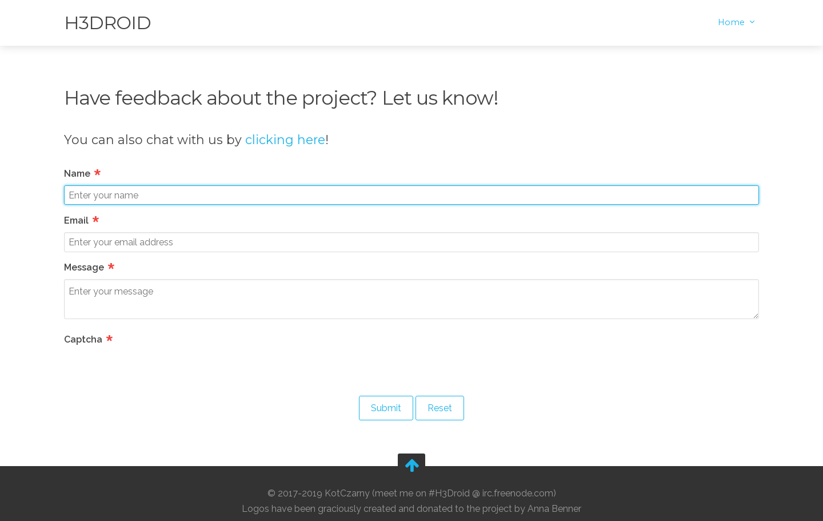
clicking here (285, 139)
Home (732, 22)
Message (90, 267)
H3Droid (107, 22)
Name (83, 173)
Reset (440, 408)
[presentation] (151, 373)
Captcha (89, 339)
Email (82, 220)
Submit (386, 408)
